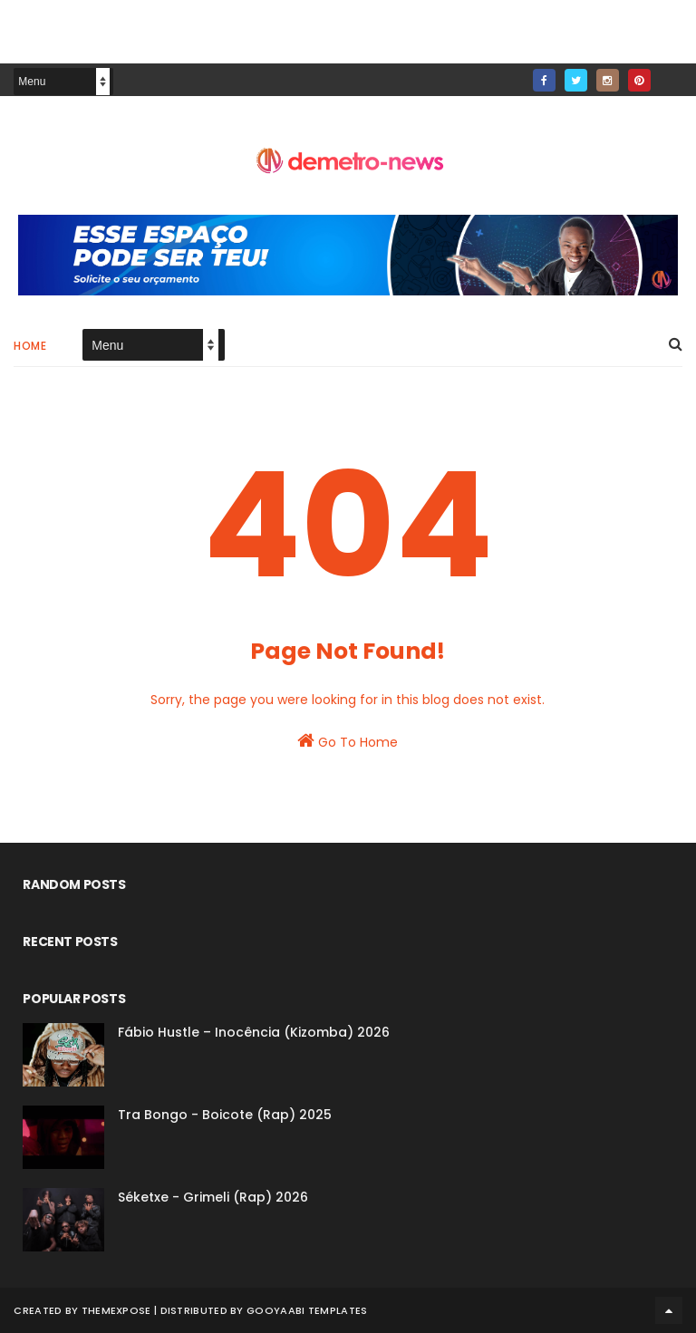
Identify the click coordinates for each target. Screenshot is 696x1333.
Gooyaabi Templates (306, 1310)
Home (30, 345)
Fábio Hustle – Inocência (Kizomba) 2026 (254, 1032)
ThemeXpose (116, 1310)
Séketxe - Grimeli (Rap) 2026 (213, 1197)
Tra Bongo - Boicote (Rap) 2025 (225, 1115)
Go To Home (347, 741)
